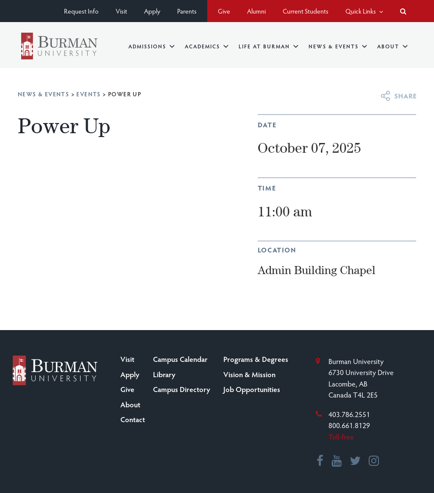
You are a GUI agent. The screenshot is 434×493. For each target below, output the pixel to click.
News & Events (338, 46)
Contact (132, 419)
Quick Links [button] (364, 10)
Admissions (151, 46)
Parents (187, 10)
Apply (152, 10)
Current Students (305, 10)
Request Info (81, 10)
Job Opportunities (251, 389)
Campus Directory (181, 389)
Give (224, 10)
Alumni (256, 10)
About (392, 46)
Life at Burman (268, 46)
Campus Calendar (180, 359)
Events (88, 94)
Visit (121, 10)
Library (164, 374)
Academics (206, 46)
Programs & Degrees (255, 359)
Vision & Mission (249, 374)
